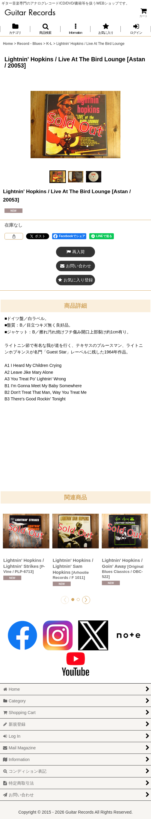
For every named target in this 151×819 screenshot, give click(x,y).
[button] (45, 29)
